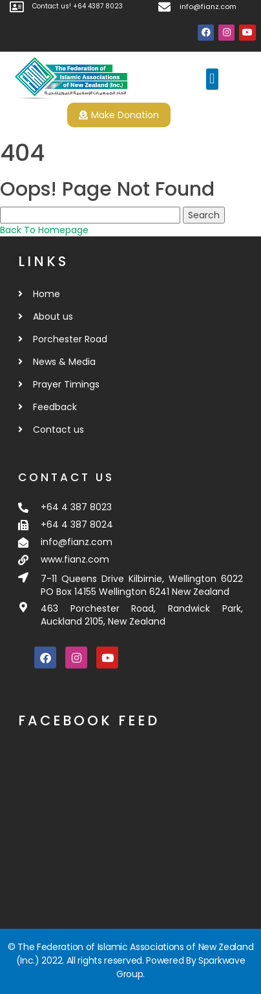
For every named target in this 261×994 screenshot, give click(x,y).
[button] (212, 79)
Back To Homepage (44, 229)
